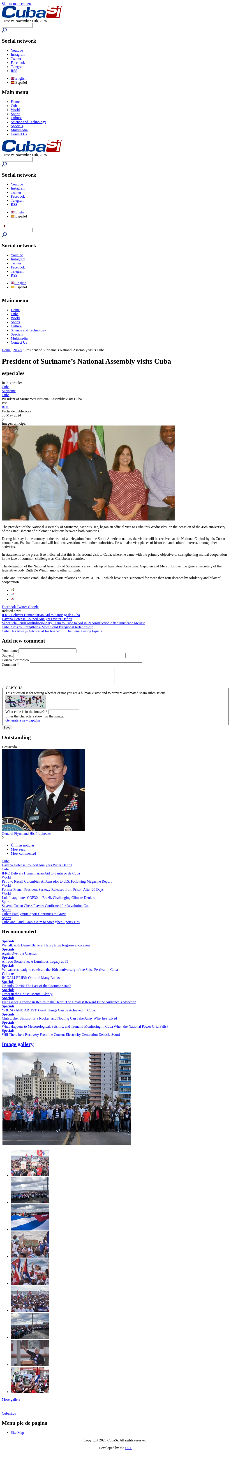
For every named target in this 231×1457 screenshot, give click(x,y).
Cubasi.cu (9, 1417)
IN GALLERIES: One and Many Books (31, 981)
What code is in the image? (26, 715)
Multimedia (19, 130)
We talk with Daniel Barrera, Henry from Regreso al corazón (46, 949)
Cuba (14, 106)
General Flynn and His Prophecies (26, 837)
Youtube (17, 50)
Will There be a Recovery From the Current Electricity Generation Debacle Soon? (61, 1038)
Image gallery (18, 1047)
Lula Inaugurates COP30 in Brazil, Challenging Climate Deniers (48, 901)
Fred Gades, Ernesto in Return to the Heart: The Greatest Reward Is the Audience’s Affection (69, 1005)
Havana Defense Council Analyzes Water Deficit (37, 619)
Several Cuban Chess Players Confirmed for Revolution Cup (46, 909)
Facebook (18, 63)
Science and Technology (28, 122)
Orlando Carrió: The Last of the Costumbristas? (36, 989)
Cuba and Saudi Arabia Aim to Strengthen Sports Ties (41, 925)
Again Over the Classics (19, 957)
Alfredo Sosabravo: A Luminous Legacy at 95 (35, 965)
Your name (10, 650)
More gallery (11, 1403)
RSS (14, 71)
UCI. (128, 1451)
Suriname (9, 391)
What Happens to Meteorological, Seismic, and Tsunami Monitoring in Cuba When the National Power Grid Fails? (85, 1030)
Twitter (16, 58)
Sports (15, 114)
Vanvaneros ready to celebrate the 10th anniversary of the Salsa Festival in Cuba (60, 973)
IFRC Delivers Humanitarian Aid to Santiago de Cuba (41, 615)
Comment (10, 664)
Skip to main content (17, 4)
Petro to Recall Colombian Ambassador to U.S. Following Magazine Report (57, 885)
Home (15, 102)
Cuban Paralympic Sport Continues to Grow (34, 917)
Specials (17, 126)
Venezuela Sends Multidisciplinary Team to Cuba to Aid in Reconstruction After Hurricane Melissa (73, 623)
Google (33, 607)
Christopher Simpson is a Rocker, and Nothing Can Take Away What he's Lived (59, 1022)
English (18, 78)
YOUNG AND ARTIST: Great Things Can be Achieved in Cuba (48, 1013)
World (15, 110)
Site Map (17, 1436)
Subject (8, 655)
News (18, 350)
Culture (16, 118)
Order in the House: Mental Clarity (27, 997)
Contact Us (19, 134)
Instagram (18, 54)
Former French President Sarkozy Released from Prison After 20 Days (53, 893)
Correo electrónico (16, 660)
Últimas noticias (22, 849)
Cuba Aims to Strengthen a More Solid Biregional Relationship (47, 627)
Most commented (23, 857)
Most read (18, 853)
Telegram (17, 67)
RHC (5, 407)
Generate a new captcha (22, 724)
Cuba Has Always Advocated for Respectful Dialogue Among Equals (52, 631)
